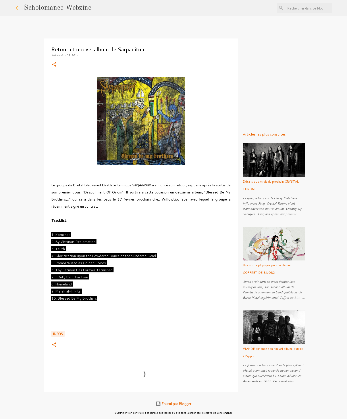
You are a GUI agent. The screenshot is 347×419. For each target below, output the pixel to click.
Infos (58, 334)
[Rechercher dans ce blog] (308, 8)
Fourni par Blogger (173, 404)
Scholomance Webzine (57, 7)
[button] (54, 65)
